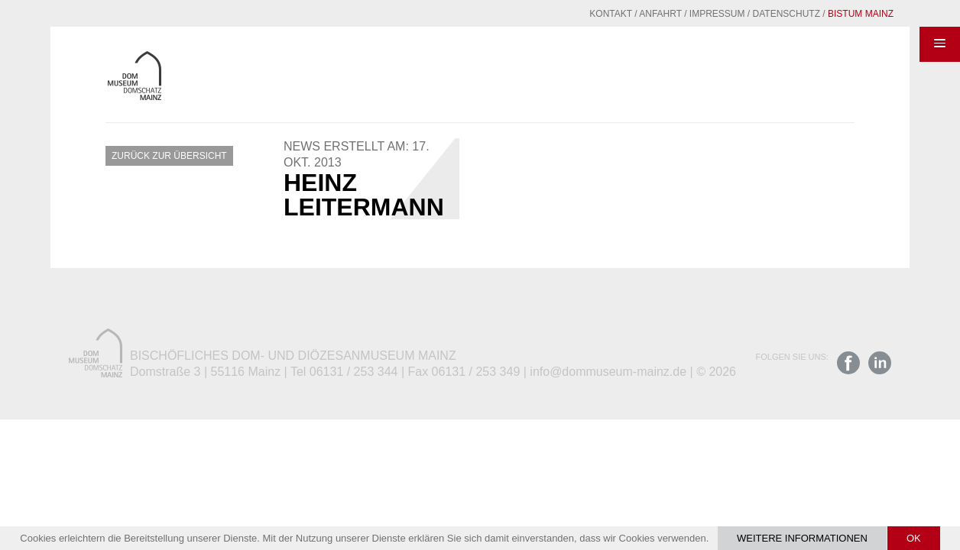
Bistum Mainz (823, 13)
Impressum (680, 13)
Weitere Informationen (802, 538)
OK (913, 538)
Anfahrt (623, 13)
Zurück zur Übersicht (169, 155)
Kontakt (573, 13)
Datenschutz (749, 13)
